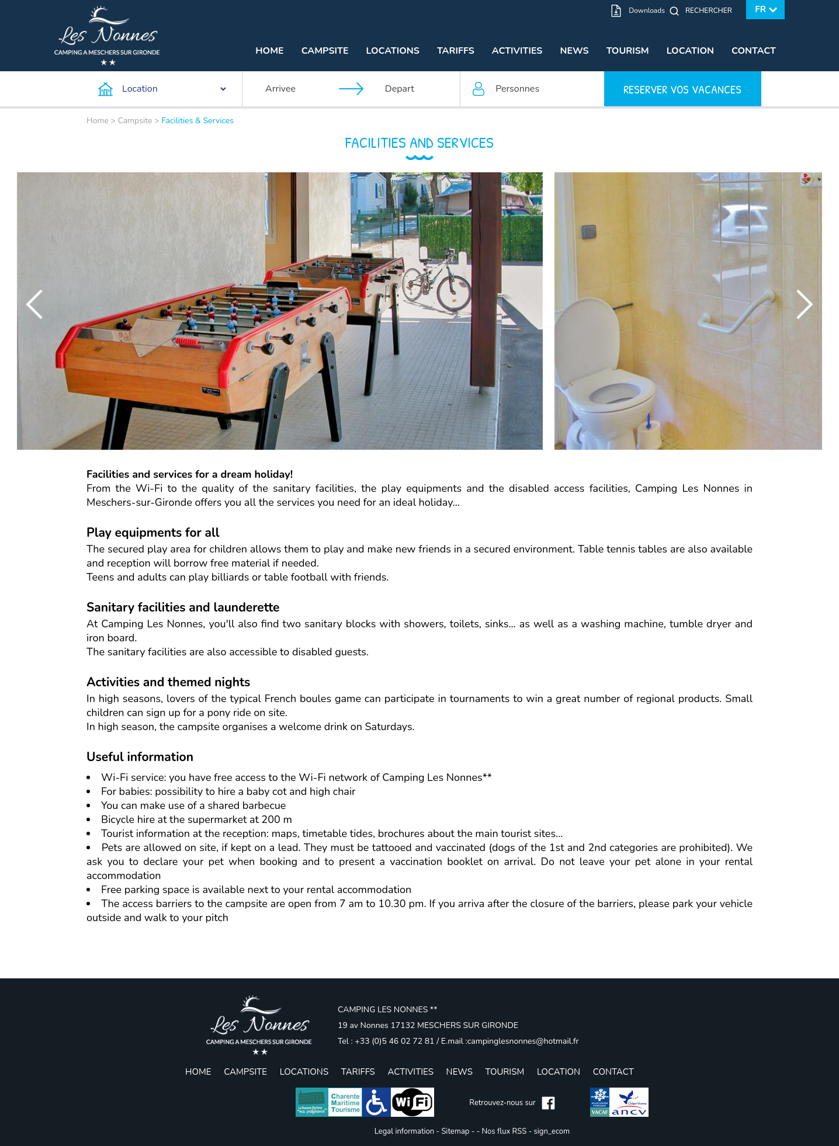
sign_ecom (552, 1131)
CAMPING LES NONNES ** (387, 1009)
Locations (392, 50)
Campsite (325, 50)
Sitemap (455, 1131)
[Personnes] (532, 88)
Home (269, 50)
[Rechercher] (711, 10)
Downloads (647, 10)
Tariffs (455, 50)
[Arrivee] (297, 88)
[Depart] (416, 88)
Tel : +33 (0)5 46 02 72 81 (387, 1041)
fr (760, 9)
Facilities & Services (197, 120)
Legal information (404, 1131)
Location (690, 50)
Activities (517, 50)
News (574, 50)
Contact (753, 50)
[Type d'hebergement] (163, 88)
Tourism (627, 50)
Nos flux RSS (504, 1131)
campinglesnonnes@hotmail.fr (523, 1041)
